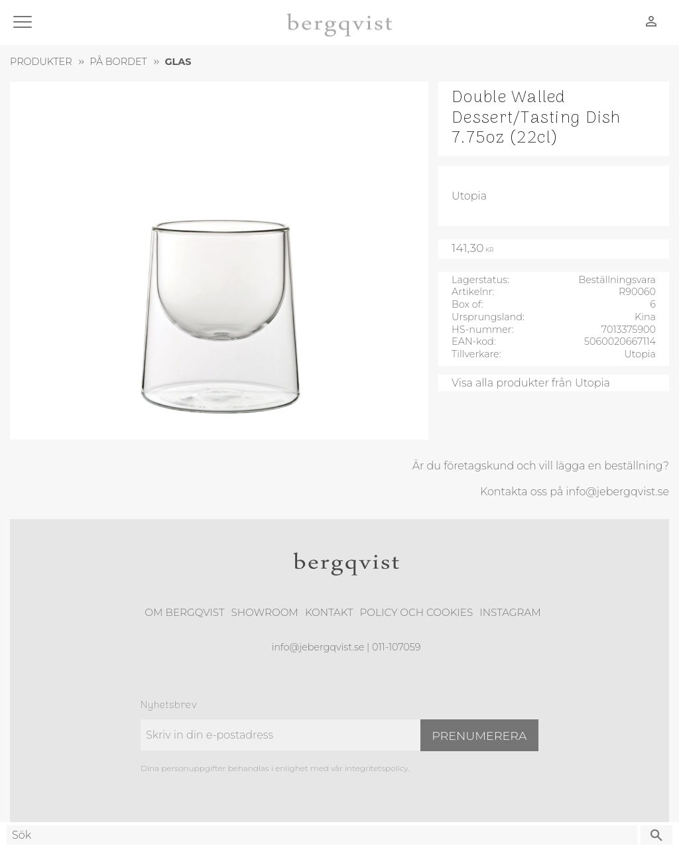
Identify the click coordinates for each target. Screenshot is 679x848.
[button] (24, 22)
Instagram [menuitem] (509, 612)
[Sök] (656, 835)
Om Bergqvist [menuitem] (184, 612)
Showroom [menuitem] (264, 612)
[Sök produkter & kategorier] (322, 835)
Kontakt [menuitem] (329, 612)
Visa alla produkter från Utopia (531, 383)
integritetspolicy (376, 768)
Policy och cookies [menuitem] (416, 612)
